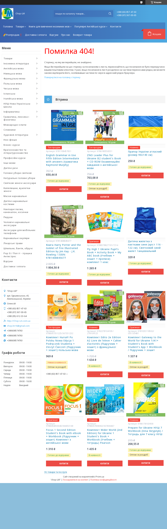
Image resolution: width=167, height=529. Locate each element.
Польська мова (13, 83)
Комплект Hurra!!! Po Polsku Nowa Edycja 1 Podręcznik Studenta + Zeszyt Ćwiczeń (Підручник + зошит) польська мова (63, 344)
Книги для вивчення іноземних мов (49, 26)
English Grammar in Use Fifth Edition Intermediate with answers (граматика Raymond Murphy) (62, 160)
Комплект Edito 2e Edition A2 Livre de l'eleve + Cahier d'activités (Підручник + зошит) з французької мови (104, 344)
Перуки (8, 217)
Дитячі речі (11, 168)
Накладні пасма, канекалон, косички (16, 211)
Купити (63, 189)
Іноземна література (16, 63)
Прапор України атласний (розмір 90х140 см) (145, 153)
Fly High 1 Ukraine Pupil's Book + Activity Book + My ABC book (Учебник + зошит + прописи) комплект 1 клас (104, 256)
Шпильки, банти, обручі (18, 248)
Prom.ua (100, 476)
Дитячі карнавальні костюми (16, 202)
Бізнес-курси (12, 144)
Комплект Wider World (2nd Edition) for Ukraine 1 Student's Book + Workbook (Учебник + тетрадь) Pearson (104, 436)
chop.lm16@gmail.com (18, 325)
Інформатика (12, 111)
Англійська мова (14, 68)
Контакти (115, 26)
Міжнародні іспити (15, 124)
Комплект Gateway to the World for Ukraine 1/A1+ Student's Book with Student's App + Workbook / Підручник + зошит (145, 344)
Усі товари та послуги (55, 472)
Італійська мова (13, 98)
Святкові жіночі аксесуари (20, 183)
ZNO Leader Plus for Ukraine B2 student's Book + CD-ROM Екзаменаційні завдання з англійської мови (104, 162)
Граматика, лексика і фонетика (16, 118)
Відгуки (53, 34)
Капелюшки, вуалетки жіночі (17, 190)
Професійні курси (15, 157)
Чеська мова (11, 88)
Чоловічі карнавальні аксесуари (17, 224)
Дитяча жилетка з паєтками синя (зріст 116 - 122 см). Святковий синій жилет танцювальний (145, 246)
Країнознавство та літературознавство (16, 151)
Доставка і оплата (36, 34)
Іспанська (9, 93)
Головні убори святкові (18, 172)
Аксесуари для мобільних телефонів (19, 232)
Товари (20, 26)
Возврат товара (82, 34)
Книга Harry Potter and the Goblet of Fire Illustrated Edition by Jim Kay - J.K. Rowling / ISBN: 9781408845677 (63, 251)
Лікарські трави (13, 243)
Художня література (16, 134)
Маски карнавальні (15, 196)
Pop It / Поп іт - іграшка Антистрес (18, 255)
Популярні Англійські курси (89, 26)
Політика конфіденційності (103, 479)
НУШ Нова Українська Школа (17, 105)
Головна (8, 26)
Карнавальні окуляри (16, 238)
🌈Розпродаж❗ (12, 34)
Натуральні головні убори (19, 178)
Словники (10, 129)
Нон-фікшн (10, 139)
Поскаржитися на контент (75, 479)
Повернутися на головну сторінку (62, 77)
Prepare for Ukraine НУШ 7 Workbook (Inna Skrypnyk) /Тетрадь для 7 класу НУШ (145, 431)
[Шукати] (110, 13)
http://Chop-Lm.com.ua (18, 320)
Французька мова (14, 78)
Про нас (65, 34)
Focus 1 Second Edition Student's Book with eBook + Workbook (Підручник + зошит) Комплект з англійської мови (63, 436)
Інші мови (10, 162)
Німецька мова (13, 73)
